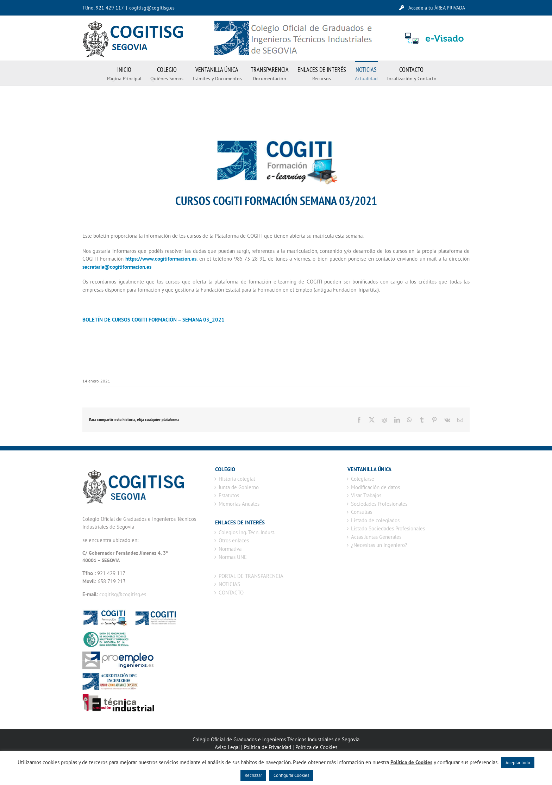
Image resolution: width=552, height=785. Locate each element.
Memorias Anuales (239, 503)
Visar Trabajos (366, 495)
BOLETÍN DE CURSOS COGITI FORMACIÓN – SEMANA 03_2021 (153, 319)
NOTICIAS (229, 584)
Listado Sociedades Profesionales (388, 528)
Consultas (361, 512)
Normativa (230, 549)
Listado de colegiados (375, 520)
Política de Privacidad (267, 747)
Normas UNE (233, 557)
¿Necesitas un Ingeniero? (379, 545)
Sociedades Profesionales (379, 503)
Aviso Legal (227, 747)
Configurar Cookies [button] (291, 775)
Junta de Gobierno (239, 487)
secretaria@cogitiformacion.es (116, 266)
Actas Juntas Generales (376, 537)
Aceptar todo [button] (518, 763)
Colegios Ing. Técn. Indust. (247, 532)
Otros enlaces (234, 540)
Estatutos (229, 495)
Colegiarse (362, 478)
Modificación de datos (375, 487)
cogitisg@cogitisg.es (152, 8)
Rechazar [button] (253, 775)
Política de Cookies (316, 747)
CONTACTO (231, 592)
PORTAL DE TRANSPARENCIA (251, 576)
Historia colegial (237, 478)
